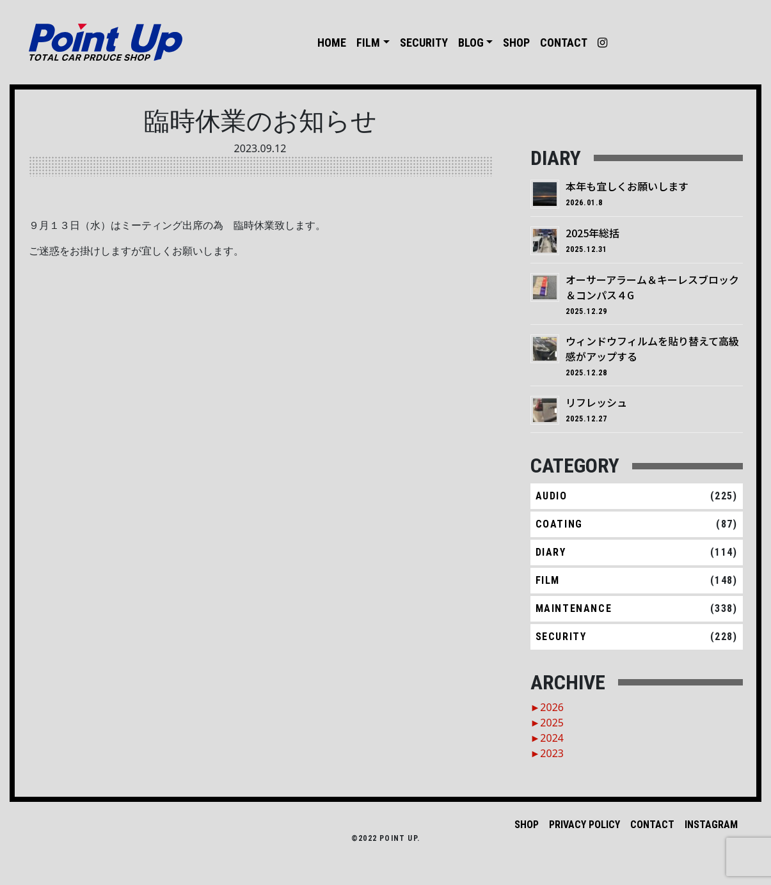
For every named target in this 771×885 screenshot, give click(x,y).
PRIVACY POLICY (584, 824)
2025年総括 (592, 232)
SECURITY (424, 42)
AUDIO (552, 496)
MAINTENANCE (574, 608)
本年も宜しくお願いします (627, 186)
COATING (559, 524)
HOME (331, 42)
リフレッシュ (596, 402)
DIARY (551, 552)
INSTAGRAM (711, 824)
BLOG (471, 42)
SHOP (516, 42)
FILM (368, 42)
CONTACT (563, 42)
